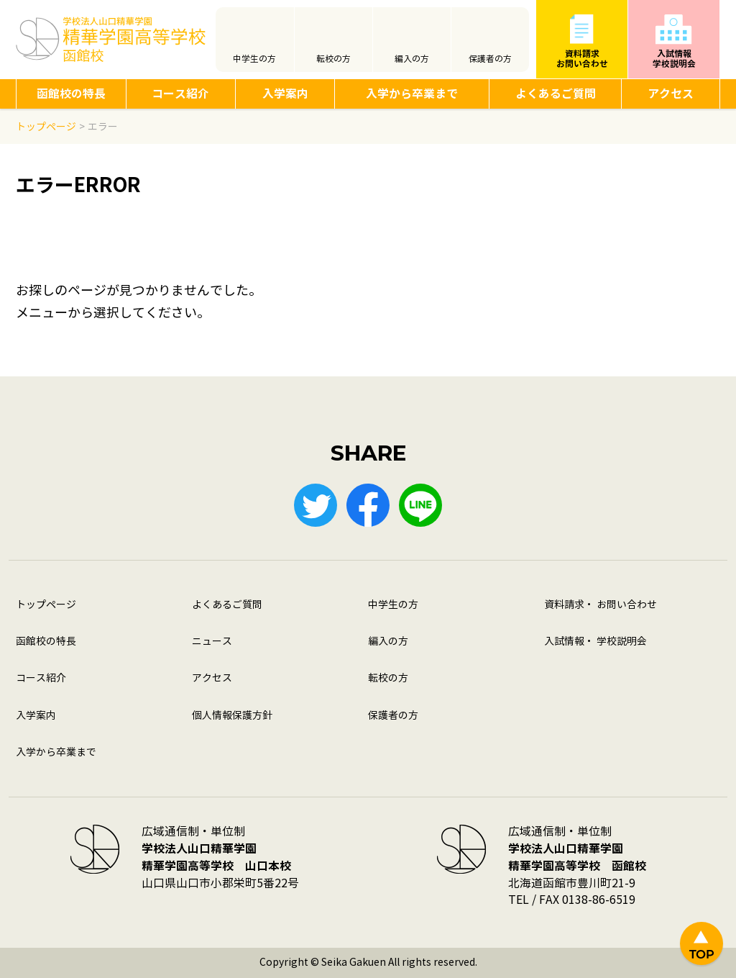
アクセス (671, 94)
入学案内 (285, 94)
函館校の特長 (71, 94)
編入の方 (412, 59)
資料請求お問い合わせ (582, 58)
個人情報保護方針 (232, 716)
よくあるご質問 (555, 94)
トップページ (46, 605)
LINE (420, 505)
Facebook (368, 505)
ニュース (212, 641)
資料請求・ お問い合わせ (600, 605)
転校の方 (333, 59)
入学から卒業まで (412, 94)
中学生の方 (254, 59)
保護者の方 (490, 59)
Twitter (315, 505)
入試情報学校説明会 (674, 58)
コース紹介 (180, 94)
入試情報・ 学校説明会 (595, 641)
